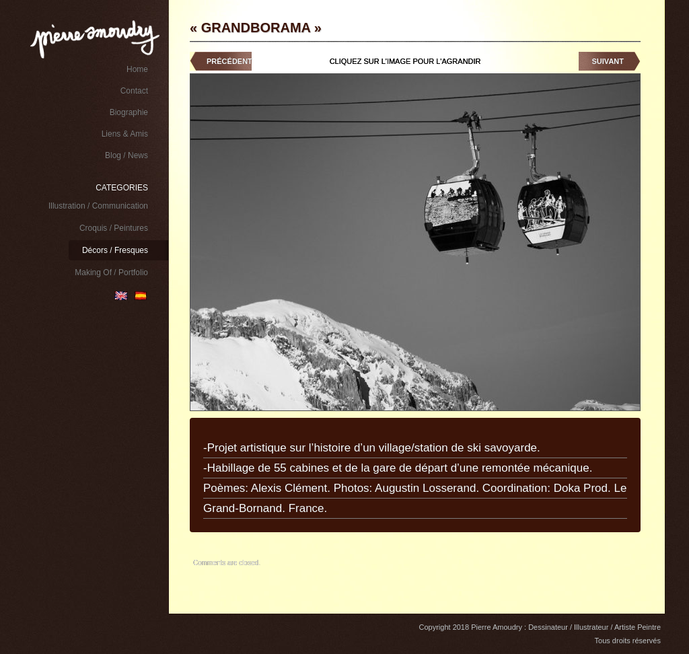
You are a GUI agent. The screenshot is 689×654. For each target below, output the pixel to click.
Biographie (129, 112)
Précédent (229, 61)
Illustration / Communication (98, 206)
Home (137, 69)
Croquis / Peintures (113, 228)
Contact (134, 91)
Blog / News (126, 155)
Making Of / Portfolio (111, 272)
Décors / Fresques (115, 250)
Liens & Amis (125, 134)
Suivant (608, 61)
